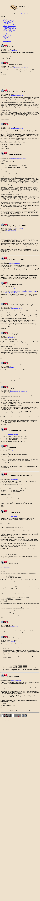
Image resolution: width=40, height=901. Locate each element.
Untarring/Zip (6, 34)
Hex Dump (5, 38)
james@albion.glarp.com (11, 233)
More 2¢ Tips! (20, 6)
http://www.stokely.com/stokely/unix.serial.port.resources (25, 294)
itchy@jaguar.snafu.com (5, 575)
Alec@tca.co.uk (11, 341)
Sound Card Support (7, 22)
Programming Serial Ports (8, 27)
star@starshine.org (13, 50)
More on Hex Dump (7, 39)
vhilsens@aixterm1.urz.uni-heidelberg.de (19, 67)
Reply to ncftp (6, 36)
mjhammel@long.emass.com (17, 97)
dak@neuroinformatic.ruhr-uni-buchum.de (18, 396)
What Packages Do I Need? (8, 21)
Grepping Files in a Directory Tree (10, 28)
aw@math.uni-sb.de (14, 639)
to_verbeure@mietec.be (14, 291)
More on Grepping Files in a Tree (10, 31)
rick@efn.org (11, 371)
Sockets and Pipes (6, 37)
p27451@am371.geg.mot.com (14, 654)
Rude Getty (5, 19)
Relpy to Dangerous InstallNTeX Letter (11, 24)
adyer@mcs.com (14, 522)
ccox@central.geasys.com (13, 439)
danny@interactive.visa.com (16, 311)
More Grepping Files (7, 29)
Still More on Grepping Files (9, 30)
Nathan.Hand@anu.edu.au (14, 266)
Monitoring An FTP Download (9, 26)
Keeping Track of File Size (8, 20)
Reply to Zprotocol (7, 41)
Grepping (5, 33)
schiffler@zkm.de (14, 485)
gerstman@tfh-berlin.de (16, 694)
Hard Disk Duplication (7, 35)
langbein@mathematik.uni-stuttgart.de (18, 160)
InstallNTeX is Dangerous (8, 23)
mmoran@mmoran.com (13, 456)
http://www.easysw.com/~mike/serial (10, 295)
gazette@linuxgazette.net (26, 13)
